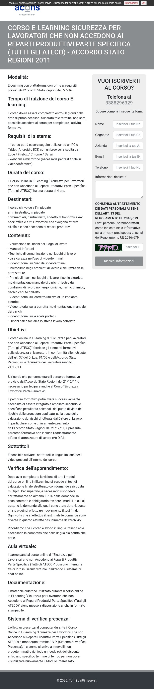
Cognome (102, 135)
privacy (108, 232)
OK (143, 3)
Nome (99, 124)
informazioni (131, 3)
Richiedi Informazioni (119, 261)
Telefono (101, 167)
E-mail (99, 156)
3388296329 (119, 103)
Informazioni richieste (110, 177)
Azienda (101, 145)
